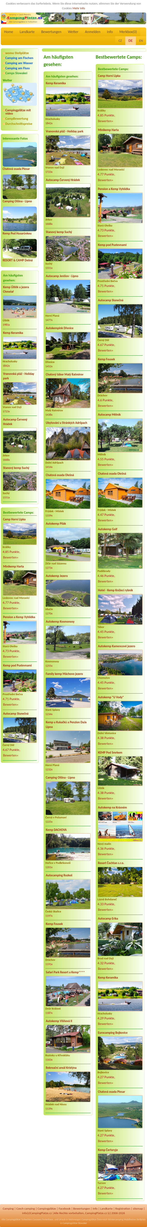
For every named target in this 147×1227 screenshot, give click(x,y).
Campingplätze (47, 1208)
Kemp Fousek (54, 924)
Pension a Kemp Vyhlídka (19, 617)
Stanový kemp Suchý (16, 468)
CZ (120, 41)
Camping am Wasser (19, 63)
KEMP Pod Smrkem (110, 752)
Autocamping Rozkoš (59, 875)
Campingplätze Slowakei (75, 1223)
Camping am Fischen (19, 58)
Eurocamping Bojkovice (112, 1033)
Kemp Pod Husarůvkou (17, 233)
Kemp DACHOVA (56, 830)
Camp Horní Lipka (14, 519)
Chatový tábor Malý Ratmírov (64, 374)
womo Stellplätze (17, 53)
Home (8, 32)
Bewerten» (10, 557)
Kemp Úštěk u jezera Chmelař (16, 289)
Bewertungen (51, 32)
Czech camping (25, 1208)
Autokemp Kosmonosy (60, 621)
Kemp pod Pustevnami (17, 665)
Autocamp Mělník (109, 414)
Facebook (65, 1208)
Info (110, 32)
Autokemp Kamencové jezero (116, 646)
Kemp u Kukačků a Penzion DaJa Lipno (66, 724)
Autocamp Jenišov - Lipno (62, 276)
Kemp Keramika (13, 333)
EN (141, 41)
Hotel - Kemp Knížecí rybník (115, 590)
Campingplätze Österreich (94, 1219)
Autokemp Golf (107, 529)
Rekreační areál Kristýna (61, 1068)
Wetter (73, 32)
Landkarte (27, 32)
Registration (122, 1208)
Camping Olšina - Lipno (17, 201)
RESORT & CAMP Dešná (18, 260)
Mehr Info (78, 8)
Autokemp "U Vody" (111, 697)
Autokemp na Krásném (112, 807)
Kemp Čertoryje (108, 1150)
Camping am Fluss (17, 68)
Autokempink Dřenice (60, 328)
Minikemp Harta (13, 566)
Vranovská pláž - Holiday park (18, 376)
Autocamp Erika (108, 918)
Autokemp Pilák (56, 523)
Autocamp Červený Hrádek (15, 422)
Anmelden (92, 32)
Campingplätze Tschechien (19, 1219)
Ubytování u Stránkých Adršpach (66, 423)
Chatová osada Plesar (16, 169)
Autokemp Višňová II (59, 1021)
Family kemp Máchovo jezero (64, 674)
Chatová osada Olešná (60, 475)
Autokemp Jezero (57, 576)
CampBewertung (16, 119)
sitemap (138, 1208)
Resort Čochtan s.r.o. (111, 863)
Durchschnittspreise (18, 124)
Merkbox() (128, 32)
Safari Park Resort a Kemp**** (65, 972)
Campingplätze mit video (18, 112)
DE (131, 40)
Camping (8, 1208)
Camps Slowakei (16, 73)
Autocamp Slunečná (16, 713)
